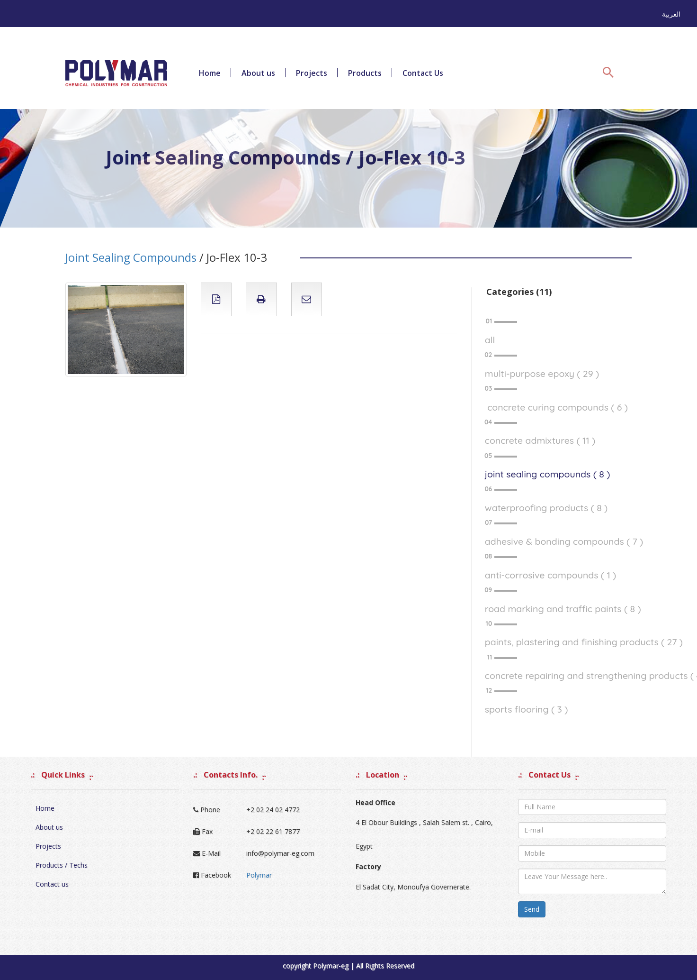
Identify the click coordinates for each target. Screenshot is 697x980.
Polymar (259, 874)
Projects (311, 73)
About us (258, 73)
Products (365, 73)
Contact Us (422, 73)
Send (531, 909)
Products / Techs (62, 865)
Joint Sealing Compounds (131, 257)
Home (210, 73)
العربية (671, 13)
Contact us (52, 883)
